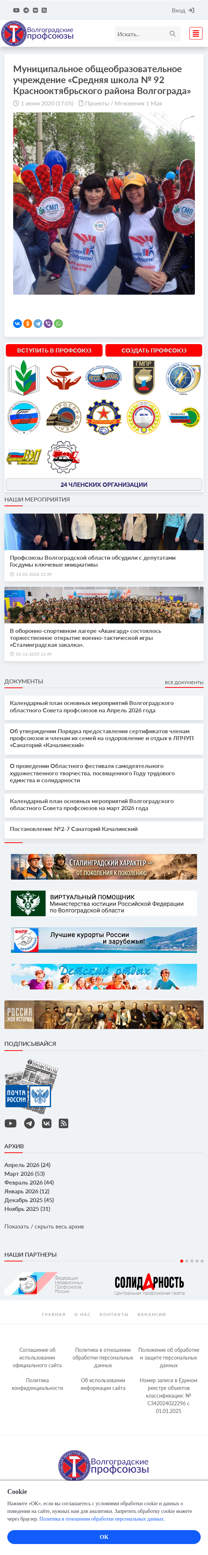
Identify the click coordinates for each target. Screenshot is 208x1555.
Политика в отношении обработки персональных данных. (102, 1519)
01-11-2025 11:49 (34, 654)
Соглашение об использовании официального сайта (37, 1357)
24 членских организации (104, 484)
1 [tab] (181, 1261)
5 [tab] (202, 1261)
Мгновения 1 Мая (138, 103)
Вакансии (152, 1314)
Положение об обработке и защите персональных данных (168, 1357)
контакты (114, 1314)
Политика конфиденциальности (37, 1384)
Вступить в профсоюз (54, 350)
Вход (183, 10)
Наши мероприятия (37, 499)
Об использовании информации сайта (103, 1384)
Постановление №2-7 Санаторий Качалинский (74, 828)
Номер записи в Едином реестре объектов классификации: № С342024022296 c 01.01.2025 (168, 1395)
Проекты (97, 103)
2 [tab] (186, 1261)
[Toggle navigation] (194, 32)
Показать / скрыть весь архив (44, 1226)
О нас (82, 1314)
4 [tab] (197, 1261)
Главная (54, 1314)
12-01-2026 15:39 (34, 574)
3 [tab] (191, 1261)
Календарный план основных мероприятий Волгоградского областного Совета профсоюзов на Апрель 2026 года (92, 706)
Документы (23, 681)
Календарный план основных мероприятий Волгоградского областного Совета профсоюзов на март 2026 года (92, 804)
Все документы (184, 682)
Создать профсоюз (154, 350)
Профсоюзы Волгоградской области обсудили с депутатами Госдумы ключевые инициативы (93, 561)
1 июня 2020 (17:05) (47, 103)
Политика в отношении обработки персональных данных (103, 1357)
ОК (104, 1537)
